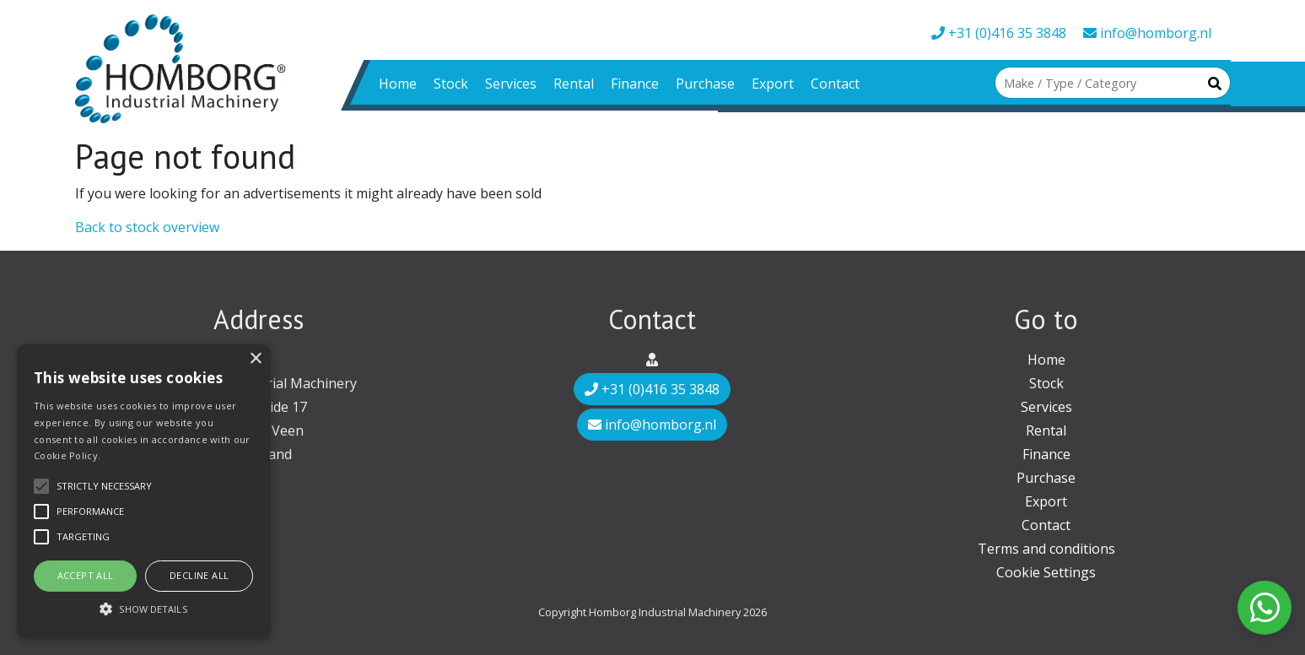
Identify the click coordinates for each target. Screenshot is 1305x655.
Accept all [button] (85, 575)
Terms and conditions (1046, 548)
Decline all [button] (199, 575)
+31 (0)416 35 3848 (998, 33)
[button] (143, 608)
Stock (451, 83)
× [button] (255, 359)
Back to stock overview (147, 227)
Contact (835, 83)
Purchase (705, 83)
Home (398, 83)
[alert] (143, 491)
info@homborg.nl (1147, 33)
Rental (573, 83)
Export (773, 83)
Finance (635, 83)
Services (511, 83)
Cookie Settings (1046, 572)
